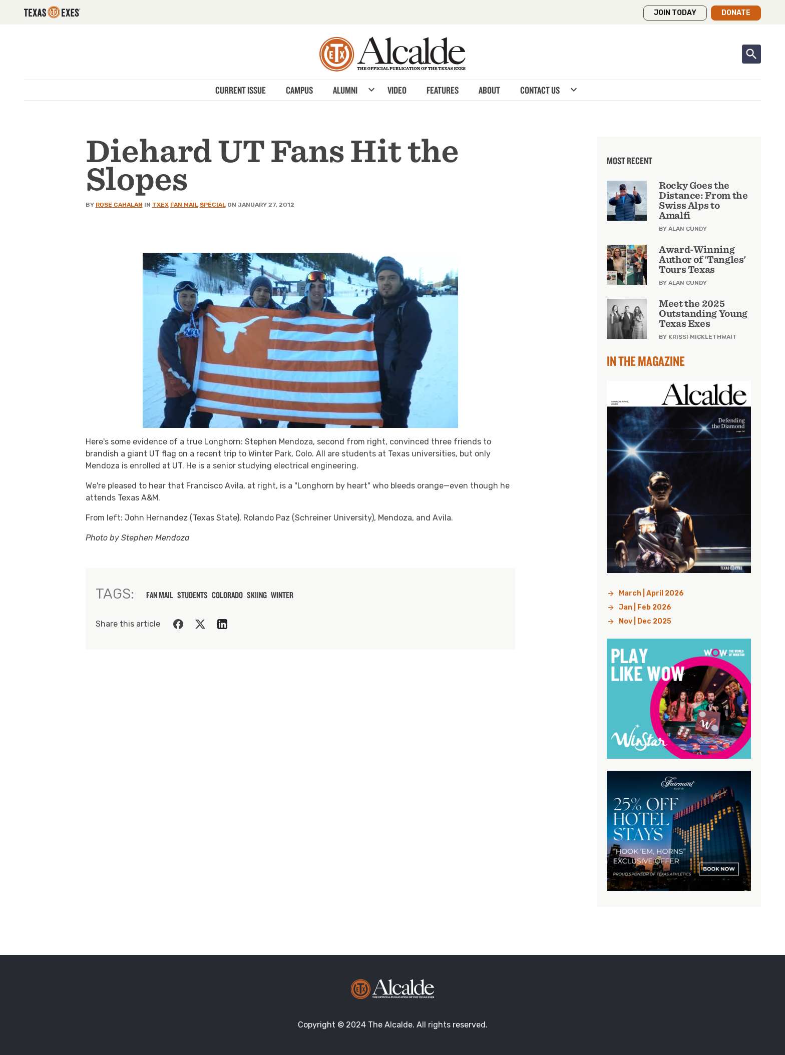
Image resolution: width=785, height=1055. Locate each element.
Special (213, 204)
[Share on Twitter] (200, 624)
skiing (257, 595)
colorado (227, 595)
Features (443, 90)
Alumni (345, 90)
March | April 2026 (651, 593)
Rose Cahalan (119, 204)
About (489, 90)
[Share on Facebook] (178, 624)
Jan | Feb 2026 (645, 607)
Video (397, 90)
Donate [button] (735, 13)
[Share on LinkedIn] (222, 624)
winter (282, 595)
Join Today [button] (675, 13)
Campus (299, 90)
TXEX (160, 204)
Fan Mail (184, 204)
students (192, 595)
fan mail (159, 595)
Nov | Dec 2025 (645, 621)
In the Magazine (646, 361)
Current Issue (240, 90)
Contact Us (540, 90)
